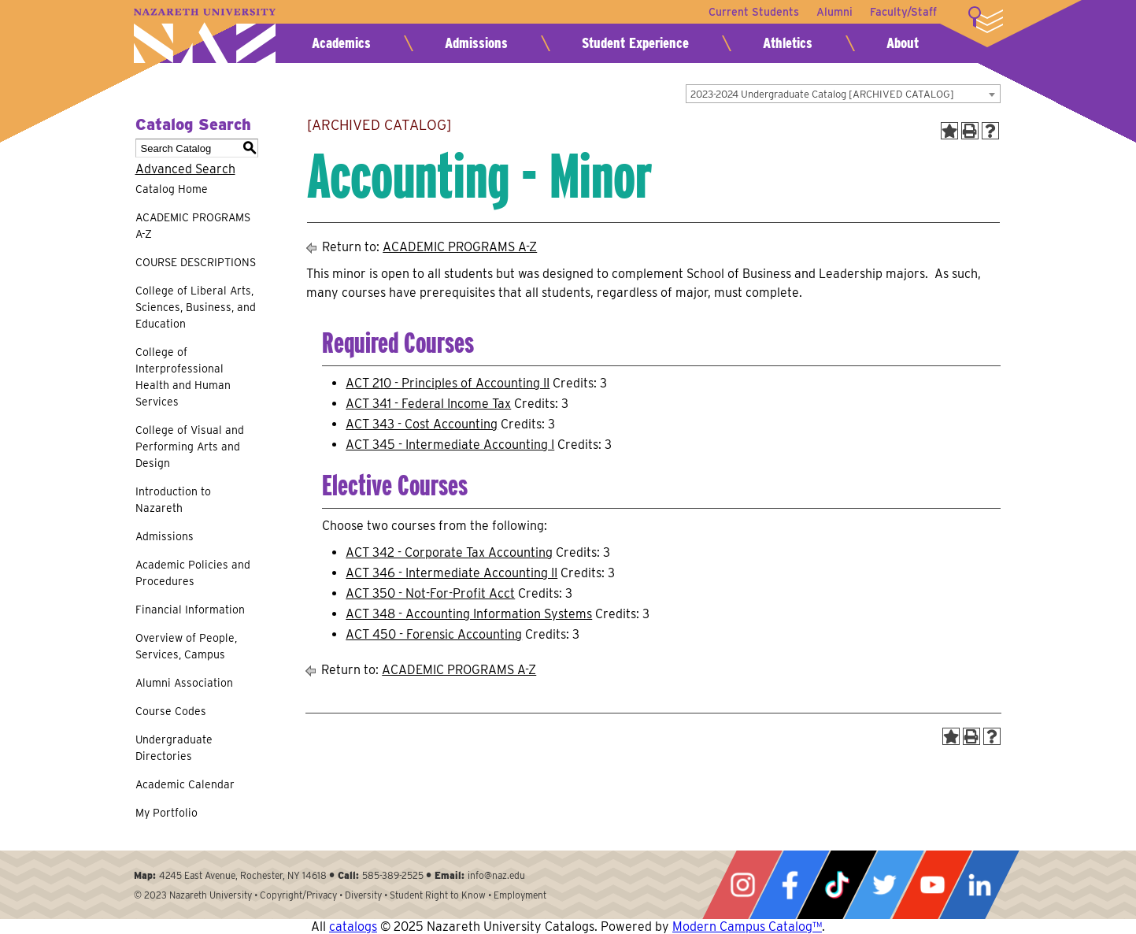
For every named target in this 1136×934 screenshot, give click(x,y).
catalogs (353, 926)
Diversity (363, 895)
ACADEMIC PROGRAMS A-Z (192, 225)
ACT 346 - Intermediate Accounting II (451, 572)
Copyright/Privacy (298, 895)
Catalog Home (171, 189)
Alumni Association (184, 682)
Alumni (833, 12)
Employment (520, 895)
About (902, 43)
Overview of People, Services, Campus (186, 646)
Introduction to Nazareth (173, 499)
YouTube (932, 885)
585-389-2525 (393, 875)
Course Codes (170, 711)
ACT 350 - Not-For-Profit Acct (430, 593)
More (985, 19)
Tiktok (836, 885)
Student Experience (635, 43)
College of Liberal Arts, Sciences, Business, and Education (195, 307)
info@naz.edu (496, 875)
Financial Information (190, 609)
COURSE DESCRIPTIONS (195, 262)
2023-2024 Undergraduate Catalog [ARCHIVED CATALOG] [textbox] (822, 94)
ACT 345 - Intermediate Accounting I (450, 444)
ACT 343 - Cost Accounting (422, 424)
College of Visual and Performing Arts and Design (189, 446)
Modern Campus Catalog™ (747, 926)
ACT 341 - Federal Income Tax (428, 403)
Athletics (787, 43)
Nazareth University (205, 36)
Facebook (789, 885)
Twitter (884, 885)
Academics (341, 43)
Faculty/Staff (903, 12)
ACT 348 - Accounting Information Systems (469, 613)
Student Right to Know (438, 895)
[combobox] (843, 93)
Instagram (742, 885)
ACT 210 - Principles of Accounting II (447, 383)
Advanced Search (185, 168)
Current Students (750, 12)
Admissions (476, 43)
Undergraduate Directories (174, 747)
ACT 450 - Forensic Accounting (434, 634)
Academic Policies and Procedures (192, 572)
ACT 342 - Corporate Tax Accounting (449, 552)
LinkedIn (979, 885)
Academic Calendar (185, 784)
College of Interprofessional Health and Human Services (183, 377)
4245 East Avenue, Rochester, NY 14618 (243, 875)
